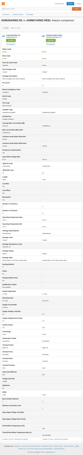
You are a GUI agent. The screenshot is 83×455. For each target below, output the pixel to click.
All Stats (6, 28)
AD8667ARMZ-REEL (54, 35)
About (24, 446)
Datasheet (11, 44)
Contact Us (17, 446)
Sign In (79, 3)
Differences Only (15, 28)
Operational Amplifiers (21, 439)
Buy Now (11, 40)
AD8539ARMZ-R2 (13, 35)
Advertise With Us (59, 449)
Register (70, 3)
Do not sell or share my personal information (39, 449)
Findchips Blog (59, 3)
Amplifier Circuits (7, 439)
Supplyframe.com (50, 452)
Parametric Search (47, 446)
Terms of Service (68, 446)
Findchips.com (3, 4)
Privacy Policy (58, 446)
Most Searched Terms (33, 446)
